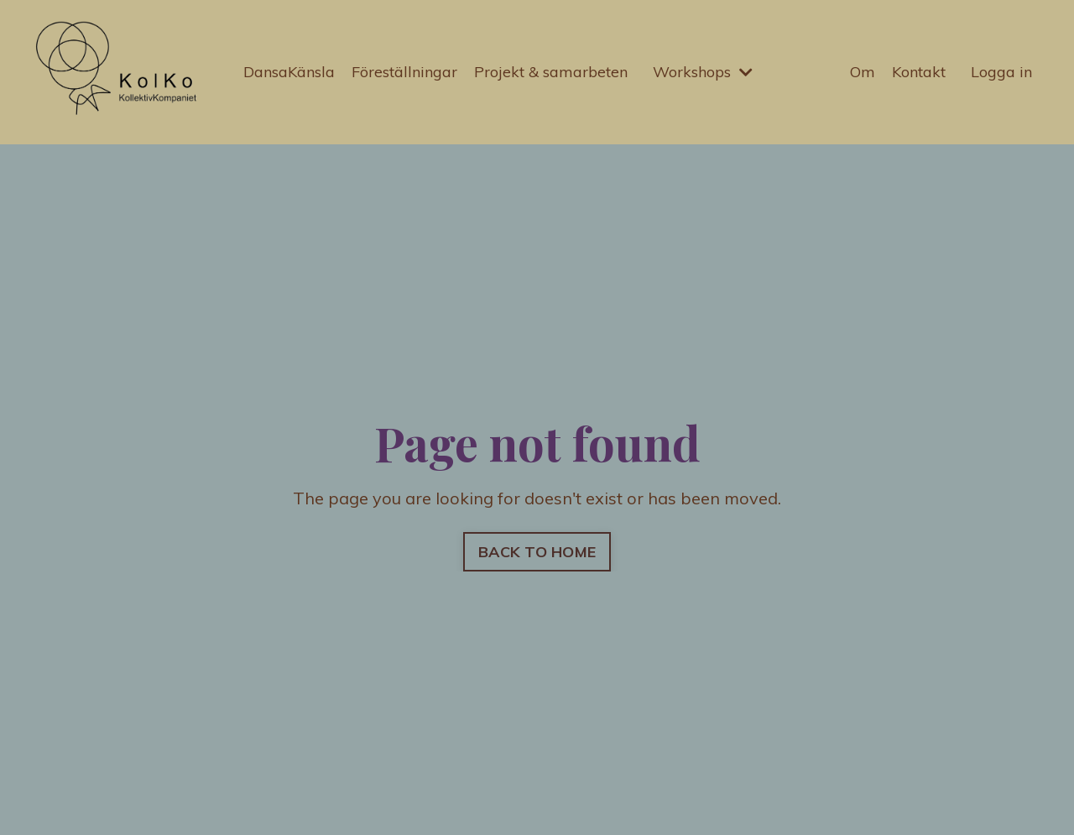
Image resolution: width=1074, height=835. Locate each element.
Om (862, 71)
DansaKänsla (289, 71)
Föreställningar (404, 71)
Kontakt (919, 71)
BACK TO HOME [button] (537, 551)
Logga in (1001, 71)
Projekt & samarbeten (551, 71)
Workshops (703, 71)
